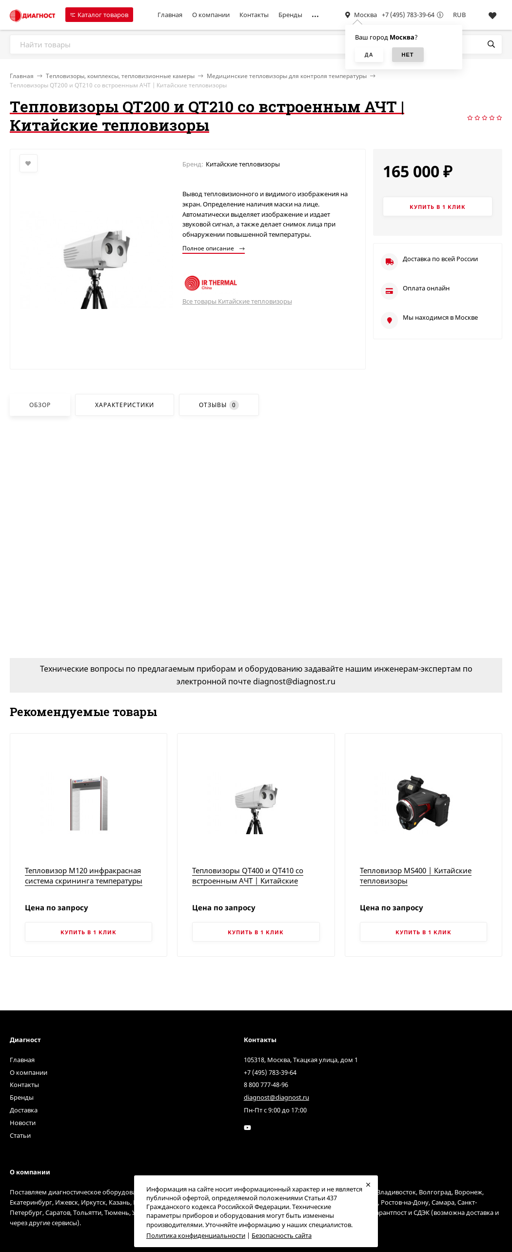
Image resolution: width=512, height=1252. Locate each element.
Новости (23, 1122)
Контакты (254, 14)
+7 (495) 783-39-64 (408, 14)
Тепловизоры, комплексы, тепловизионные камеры (120, 76)
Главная (170, 14)
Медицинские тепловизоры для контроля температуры (287, 76)
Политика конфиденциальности (195, 1235)
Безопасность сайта (282, 1235)
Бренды (290, 14)
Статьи (20, 1135)
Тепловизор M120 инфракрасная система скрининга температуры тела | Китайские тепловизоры (83, 880)
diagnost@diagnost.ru (276, 1097)
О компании (211, 14)
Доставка (24, 1110)
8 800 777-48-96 (266, 1084)
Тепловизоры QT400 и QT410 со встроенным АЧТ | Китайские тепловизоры (247, 880)
